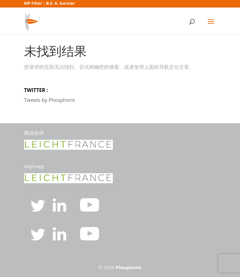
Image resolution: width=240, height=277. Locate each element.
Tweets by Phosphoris (49, 100)
